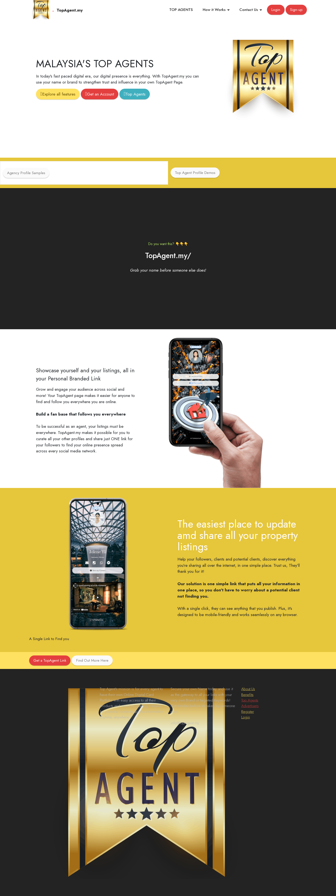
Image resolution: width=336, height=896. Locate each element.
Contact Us (248, 9)
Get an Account (99, 94)
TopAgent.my (70, 10)
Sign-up (296, 9)
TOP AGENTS (181, 9)
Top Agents (135, 94)
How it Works (214, 9)
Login (275, 9)
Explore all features (57, 94)
